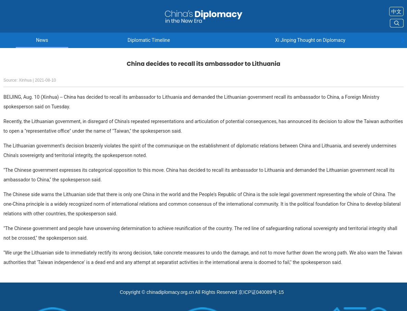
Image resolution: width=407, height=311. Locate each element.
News (42, 40)
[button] (402, 40)
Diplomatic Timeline (149, 40)
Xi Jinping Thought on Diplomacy (310, 40)
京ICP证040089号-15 (261, 292)
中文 (396, 11)
